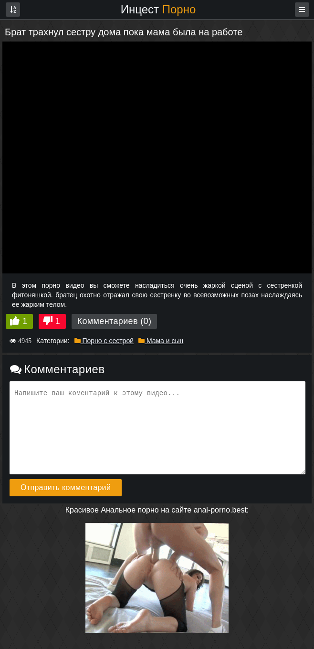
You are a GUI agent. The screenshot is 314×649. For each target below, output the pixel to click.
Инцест (158, 9)
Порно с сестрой (104, 341)
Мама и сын (160, 341)
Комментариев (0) (114, 321)
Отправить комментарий (66, 487)
